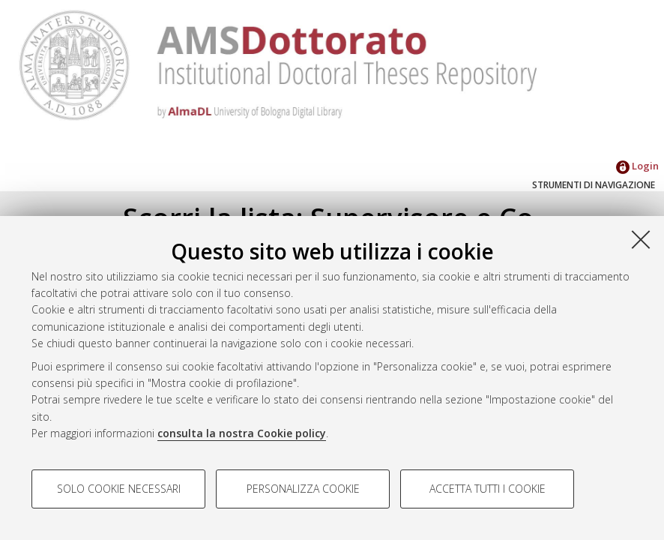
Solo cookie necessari (119, 489)
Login (637, 165)
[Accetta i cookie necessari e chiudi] (641, 239)
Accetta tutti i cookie (487, 489)
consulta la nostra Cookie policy (241, 433)
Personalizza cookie (303, 489)
